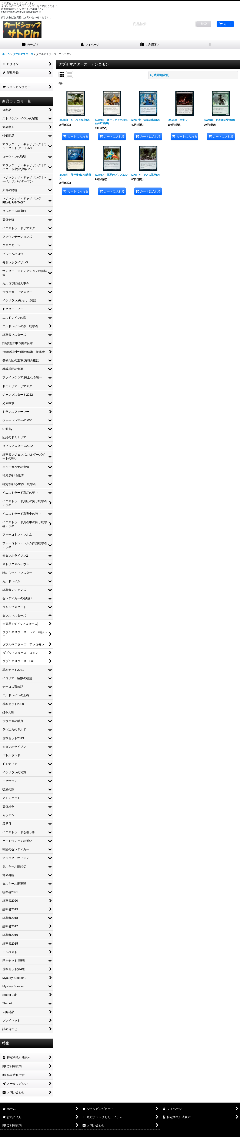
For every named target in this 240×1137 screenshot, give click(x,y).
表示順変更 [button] (159, 75)
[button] (210, 44)
